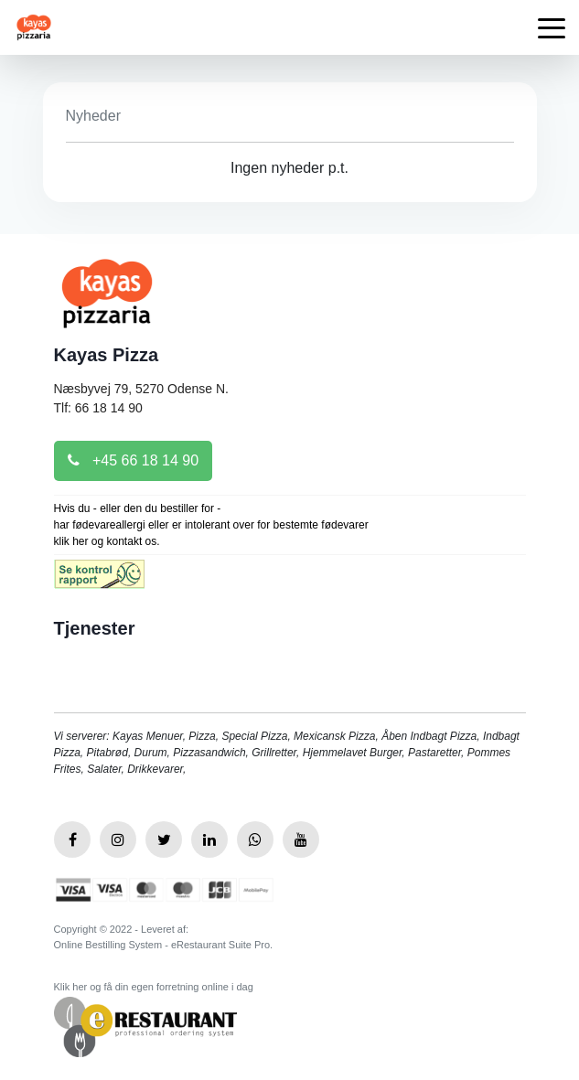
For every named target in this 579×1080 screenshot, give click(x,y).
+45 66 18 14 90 (133, 460)
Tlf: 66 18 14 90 (98, 408)
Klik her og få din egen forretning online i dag (153, 986)
